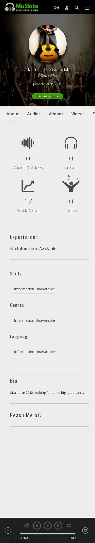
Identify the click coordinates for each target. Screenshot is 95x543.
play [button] (48, 526)
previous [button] (37, 526)
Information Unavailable (34, 288)
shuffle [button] (68, 526)
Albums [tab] (56, 114)
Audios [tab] (34, 114)
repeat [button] (27, 526)
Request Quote (47, 96)
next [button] (58, 526)
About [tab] (13, 116)
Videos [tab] (78, 114)
